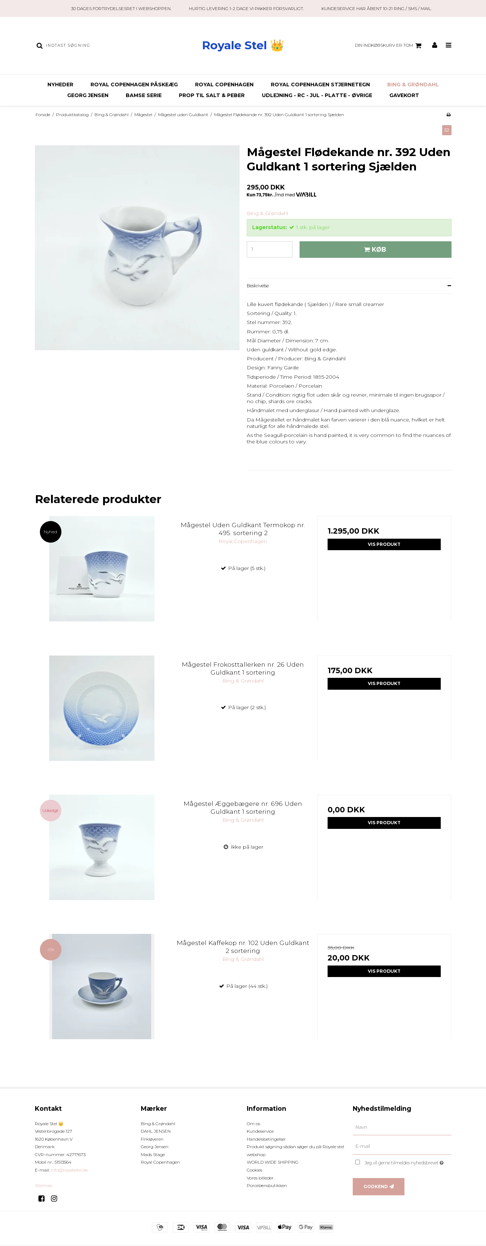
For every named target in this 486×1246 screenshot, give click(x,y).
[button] (447, 130)
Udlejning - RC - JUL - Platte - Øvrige (317, 95)
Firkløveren (152, 1139)
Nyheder (60, 84)
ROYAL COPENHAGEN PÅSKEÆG (134, 84)
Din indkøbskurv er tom (389, 45)
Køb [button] (374, 249)
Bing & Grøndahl (413, 84)
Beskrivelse (258, 285)
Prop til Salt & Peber (212, 95)
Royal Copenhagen (224, 84)
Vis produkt (384, 544)
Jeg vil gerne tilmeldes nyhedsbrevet (408, 1161)
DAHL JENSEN (156, 1131)
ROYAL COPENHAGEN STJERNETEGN (320, 84)
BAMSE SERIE (144, 95)
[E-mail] (402, 1146)
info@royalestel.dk (69, 1170)
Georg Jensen (87, 95)
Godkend (376, 1186)
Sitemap (43, 1185)
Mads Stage (153, 1154)
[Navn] (402, 1127)
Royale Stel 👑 (243, 45)
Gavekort (404, 95)
